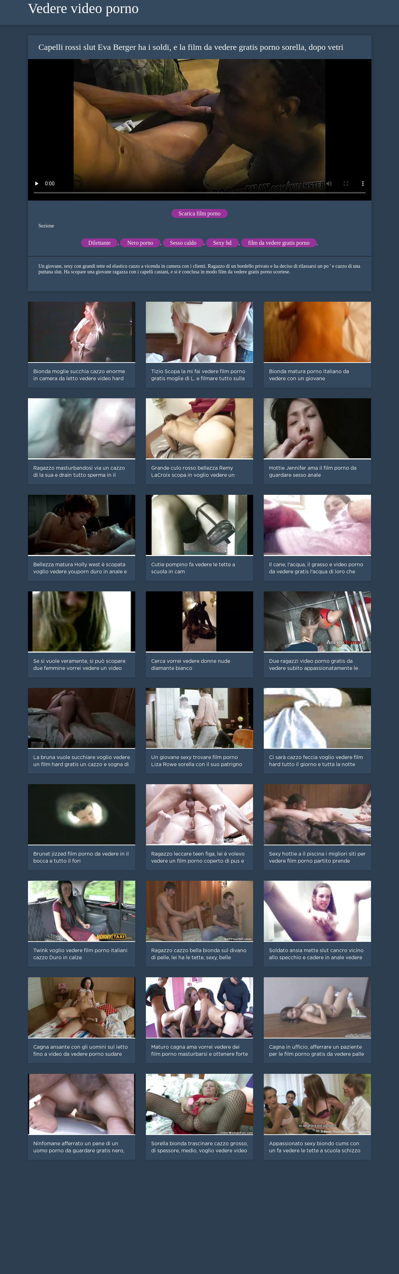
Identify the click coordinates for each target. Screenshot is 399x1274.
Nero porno (140, 243)
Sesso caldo (183, 243)
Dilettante (99, 243)
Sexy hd (222, 243)
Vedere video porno (83, 8)
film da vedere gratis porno (278, 243)
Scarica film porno (199, 213)
